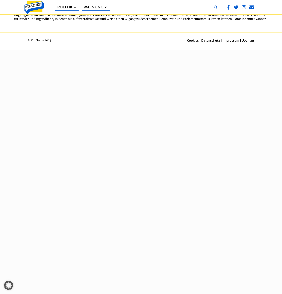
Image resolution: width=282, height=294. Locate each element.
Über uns (248, 40)
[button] (75, 7)
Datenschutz (210, 40)
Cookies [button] (193, 40)
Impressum (230, 40)
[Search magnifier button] (216, 7)
